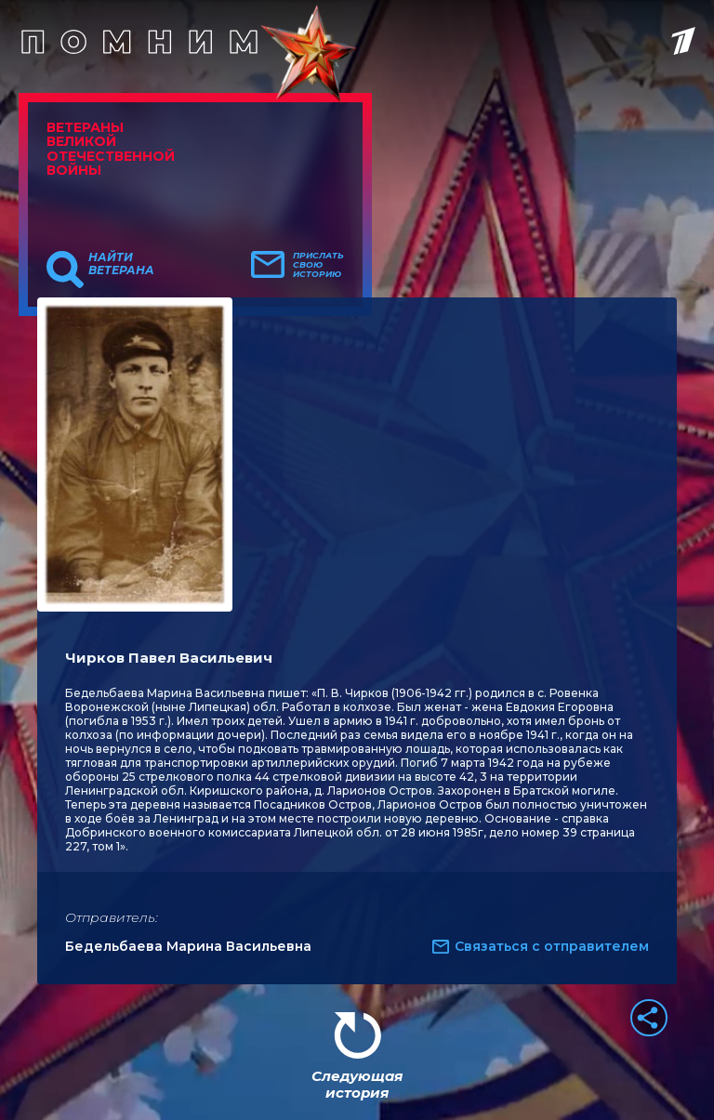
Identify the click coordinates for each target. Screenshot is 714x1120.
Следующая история (357, 1084)
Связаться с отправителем (552, 946)
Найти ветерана (121, 264)
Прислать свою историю (318, 265)
